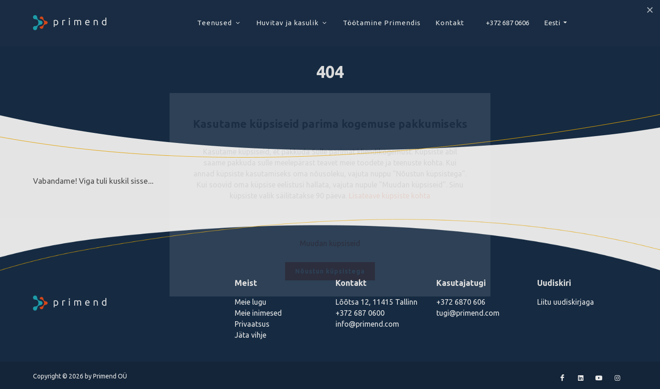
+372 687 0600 (360, 313)
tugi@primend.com (468, 313)
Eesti (552, 23)
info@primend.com (367, 324)
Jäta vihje (250, 335)
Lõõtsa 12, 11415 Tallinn (377, 302)
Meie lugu (250, 302)
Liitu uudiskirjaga (565, 302)
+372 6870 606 (460, 302)
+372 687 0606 (507, 23)
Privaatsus (252, 324)
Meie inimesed (258, 313)
